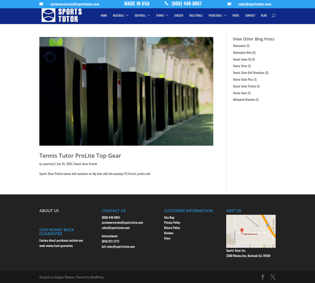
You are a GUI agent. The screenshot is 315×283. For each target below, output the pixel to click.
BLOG (264, 15)
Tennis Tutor (240, 65)
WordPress (97, 277)
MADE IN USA (137, 4)
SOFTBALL (140, 15)
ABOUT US (49, 210)
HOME (104, 15)
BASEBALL (118, 15)
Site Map (169, 217)
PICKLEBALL (215, 15)
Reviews (168, 233)
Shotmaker (239, 45)
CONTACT (250, 15)
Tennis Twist (240, 93)
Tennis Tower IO (242, 59)
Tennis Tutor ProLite (85, 163)
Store (167, 238)
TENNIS (160, 15)
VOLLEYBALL (196, 15)
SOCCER (178, 15)
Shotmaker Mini (242, 52)
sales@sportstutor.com (254, 5)
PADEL (236, 15)
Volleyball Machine (244, 99)
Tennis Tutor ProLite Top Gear (80, 155)
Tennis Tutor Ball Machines (248, 72)
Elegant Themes (64, 277)
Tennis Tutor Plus (243, 79)
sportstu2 (49, 163)
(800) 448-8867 (187, 4)
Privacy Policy (172, 222)
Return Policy (172, 227)
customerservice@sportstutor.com (75, 5)
